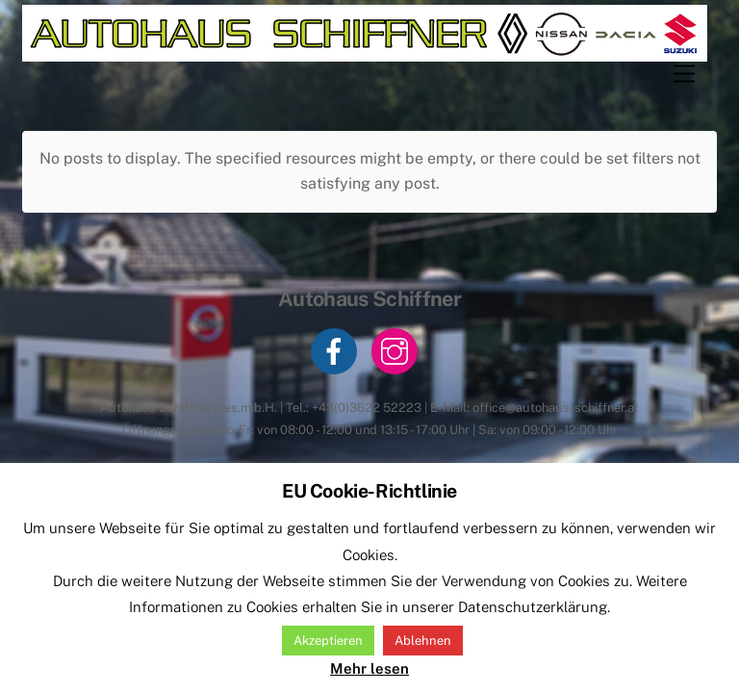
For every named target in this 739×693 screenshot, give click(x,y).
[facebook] (337, 350)
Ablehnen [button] (423, 640)
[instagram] (397, 350)
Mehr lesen (369, 668)
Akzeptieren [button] (328, 640)
